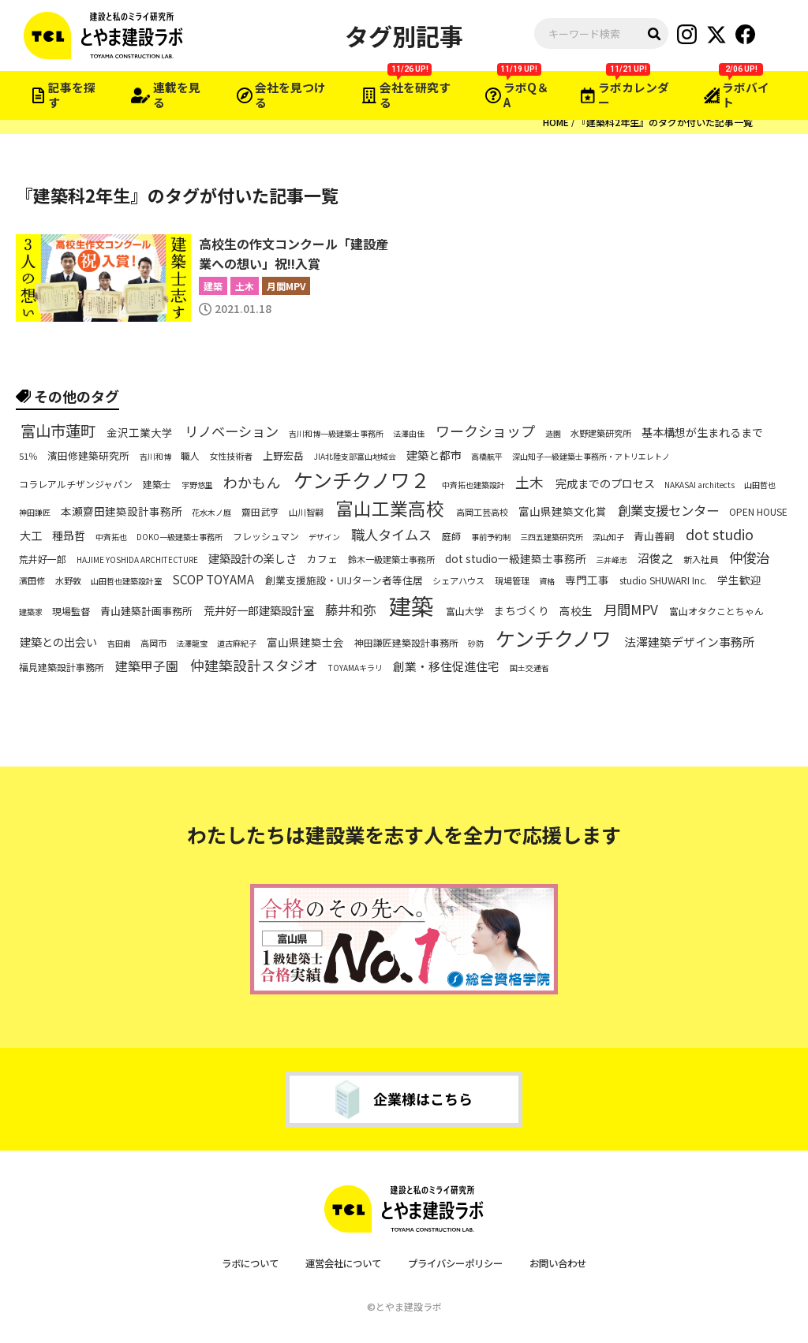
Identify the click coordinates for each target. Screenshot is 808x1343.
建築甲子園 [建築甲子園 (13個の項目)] (146, 666)
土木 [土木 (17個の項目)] (529, 482)
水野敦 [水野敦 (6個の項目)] (68, 580)
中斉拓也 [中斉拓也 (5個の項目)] (111, 537)
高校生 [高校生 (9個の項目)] (576, 611)
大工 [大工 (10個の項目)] (31, 535)
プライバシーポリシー (458, 1262)
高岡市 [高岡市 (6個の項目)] (153, 643)
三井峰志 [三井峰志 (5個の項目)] (611, 559)
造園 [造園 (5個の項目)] (553, 433)
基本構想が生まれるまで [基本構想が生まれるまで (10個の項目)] (702, 433)
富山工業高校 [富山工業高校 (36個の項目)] (389, 509)
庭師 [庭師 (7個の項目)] (451, 536)
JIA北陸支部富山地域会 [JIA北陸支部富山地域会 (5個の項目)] (355, 456)
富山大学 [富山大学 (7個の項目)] (465, 611)
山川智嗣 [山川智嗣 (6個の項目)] (306, 512)
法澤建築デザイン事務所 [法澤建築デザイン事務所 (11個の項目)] (689, 642)
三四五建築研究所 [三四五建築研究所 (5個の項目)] (551, 537)
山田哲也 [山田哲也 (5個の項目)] (760, 485)
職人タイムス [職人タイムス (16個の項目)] (391, 534)
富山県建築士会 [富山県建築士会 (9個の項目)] (305, 642)
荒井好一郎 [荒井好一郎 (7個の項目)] (42, 558)
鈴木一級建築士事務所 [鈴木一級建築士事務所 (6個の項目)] (391, 559)
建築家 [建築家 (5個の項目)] (31, 611)
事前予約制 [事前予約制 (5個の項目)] (491, 537)
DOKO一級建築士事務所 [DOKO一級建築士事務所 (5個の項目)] (180, 537)
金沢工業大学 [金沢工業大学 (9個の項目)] (140, 433)
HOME (556, 122)
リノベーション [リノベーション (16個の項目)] (232, 431)
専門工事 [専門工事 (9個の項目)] (587, 580)
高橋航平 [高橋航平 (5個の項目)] (487, 456)
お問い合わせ (567, 1262)
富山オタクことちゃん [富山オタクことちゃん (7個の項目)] (716, 611)
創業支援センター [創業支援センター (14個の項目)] (668, 511)
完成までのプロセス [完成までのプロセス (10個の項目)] (605, 483)
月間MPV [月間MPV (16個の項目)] (631, 609)
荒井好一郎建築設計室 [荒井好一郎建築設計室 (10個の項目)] (259, 611)
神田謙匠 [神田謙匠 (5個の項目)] (34, 512)
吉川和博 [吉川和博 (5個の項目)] (155, 456)
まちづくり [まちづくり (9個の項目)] (521, 611)
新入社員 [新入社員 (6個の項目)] (700, 559)
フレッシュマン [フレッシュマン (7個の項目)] (266, 536)
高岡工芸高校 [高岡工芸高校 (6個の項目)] (482, 512)
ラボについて (240, 1262)
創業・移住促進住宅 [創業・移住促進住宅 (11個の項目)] (446, 666)
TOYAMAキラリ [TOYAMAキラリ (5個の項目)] (355, 667)
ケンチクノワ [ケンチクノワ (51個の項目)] (554, 638)
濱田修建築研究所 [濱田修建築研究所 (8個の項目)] (88, 456)
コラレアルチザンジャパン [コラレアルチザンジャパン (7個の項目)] (76, 483)
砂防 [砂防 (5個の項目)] (476, 643)
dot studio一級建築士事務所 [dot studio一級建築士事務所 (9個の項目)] (515, 558)
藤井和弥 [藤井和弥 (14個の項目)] (350, 610)
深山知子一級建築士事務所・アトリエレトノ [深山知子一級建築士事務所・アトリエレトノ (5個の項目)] (591, 456)
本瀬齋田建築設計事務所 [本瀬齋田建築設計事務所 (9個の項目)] (121, 512)
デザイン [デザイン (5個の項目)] (324, 537)
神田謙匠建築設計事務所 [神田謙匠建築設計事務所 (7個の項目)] (406, 642)
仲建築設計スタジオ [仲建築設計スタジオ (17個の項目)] (254, 665)
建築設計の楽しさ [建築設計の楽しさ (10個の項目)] (252, 558)
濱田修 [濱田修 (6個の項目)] (32, 580)
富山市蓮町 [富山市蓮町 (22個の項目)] (58, 431)
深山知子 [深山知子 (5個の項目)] (608, 537)
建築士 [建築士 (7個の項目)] (157, 483)
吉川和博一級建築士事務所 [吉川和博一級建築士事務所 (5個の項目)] (336, 433)
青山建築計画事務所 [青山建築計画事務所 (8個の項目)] (146, 612)
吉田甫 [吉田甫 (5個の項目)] (119, 643)
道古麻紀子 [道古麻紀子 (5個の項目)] (236, 643)
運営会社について (339, 1262)
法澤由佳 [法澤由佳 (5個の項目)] (409, 433)
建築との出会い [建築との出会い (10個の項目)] (58, 642)
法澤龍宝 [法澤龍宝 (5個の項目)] (192, 643)
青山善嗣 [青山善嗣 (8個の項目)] (654, 537)
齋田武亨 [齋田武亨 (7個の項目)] (260, 511)
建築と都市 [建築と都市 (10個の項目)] (434, 455)
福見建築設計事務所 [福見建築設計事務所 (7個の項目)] (61, 666)
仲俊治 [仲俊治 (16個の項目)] (749, 556)
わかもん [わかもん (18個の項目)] (251, 481)
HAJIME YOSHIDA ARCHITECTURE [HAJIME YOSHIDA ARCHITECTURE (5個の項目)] (137, 559)
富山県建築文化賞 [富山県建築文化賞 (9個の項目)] (562, 512)
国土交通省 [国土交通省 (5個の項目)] (529, 667)
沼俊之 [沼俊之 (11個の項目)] (655, 558)
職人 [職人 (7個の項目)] (190, 455)
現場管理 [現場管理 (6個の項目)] (512, 580)
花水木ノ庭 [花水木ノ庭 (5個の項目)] (211, 512)
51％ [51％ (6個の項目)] (28, 455)
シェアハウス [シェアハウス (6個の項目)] (458, 580)
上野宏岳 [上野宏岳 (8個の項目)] (283, 456)
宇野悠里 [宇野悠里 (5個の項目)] (197, 485)
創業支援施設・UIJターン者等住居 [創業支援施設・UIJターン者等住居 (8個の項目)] (344, 580)
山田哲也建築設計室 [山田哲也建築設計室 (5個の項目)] (126, 581)
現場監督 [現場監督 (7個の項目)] (71, 611)
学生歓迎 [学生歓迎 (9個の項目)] (739, 580)
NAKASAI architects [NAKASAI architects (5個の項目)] (699, 485)
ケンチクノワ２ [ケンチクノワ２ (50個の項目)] (362, 480)
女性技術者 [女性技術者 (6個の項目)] (230, 455)
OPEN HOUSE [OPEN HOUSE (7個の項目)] (758, 511)
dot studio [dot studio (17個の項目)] (720, 535)
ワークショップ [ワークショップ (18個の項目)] (485, 431)
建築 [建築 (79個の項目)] (411, 606)
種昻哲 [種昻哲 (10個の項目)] (68, 535)
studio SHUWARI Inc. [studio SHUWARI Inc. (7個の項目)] (663, 579)
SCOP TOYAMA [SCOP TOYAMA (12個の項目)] (213, 578)
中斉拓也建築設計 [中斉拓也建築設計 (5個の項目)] (473, 485)
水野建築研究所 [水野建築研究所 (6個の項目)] (600, 433)
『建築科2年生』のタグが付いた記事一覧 (665, 122)
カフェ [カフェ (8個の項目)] (322, 559)
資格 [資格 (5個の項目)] (547, 581)
